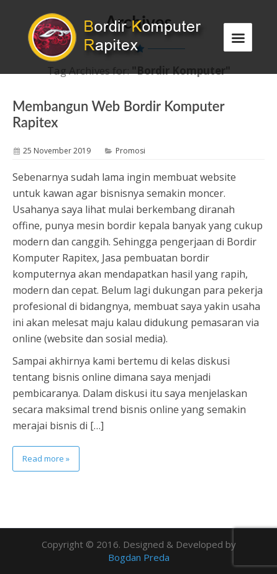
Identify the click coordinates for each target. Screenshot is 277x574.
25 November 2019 (57, 150)
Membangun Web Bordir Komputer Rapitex (118, 114)
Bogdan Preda (139, 557)
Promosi (130, 150)
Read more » (46, 458)
